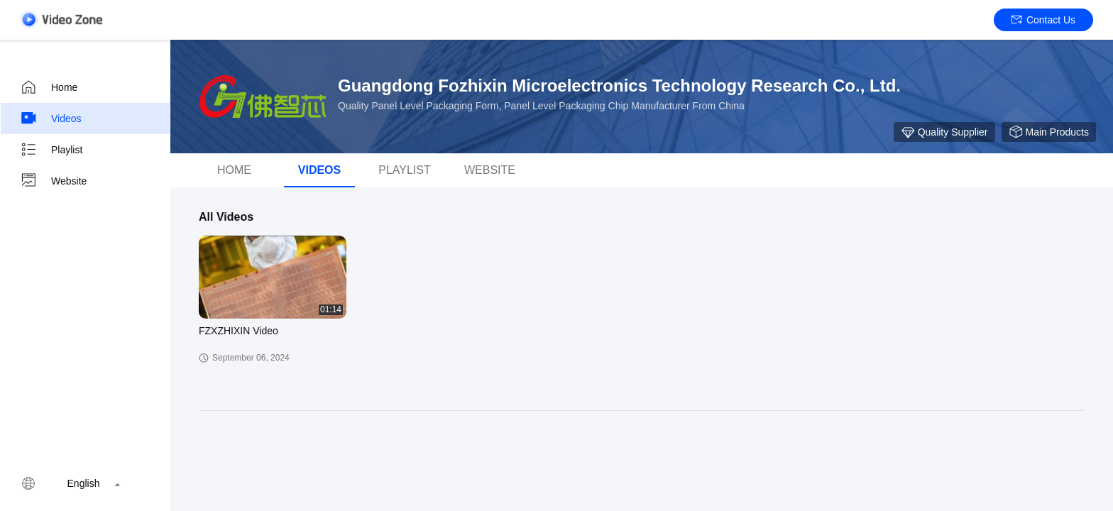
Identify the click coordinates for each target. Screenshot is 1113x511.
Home (48, 87)
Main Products (1049, 132)
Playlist (51, 149)
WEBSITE (489, 170)
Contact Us (1043, 20)
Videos (51, 118)
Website (53, 180)
